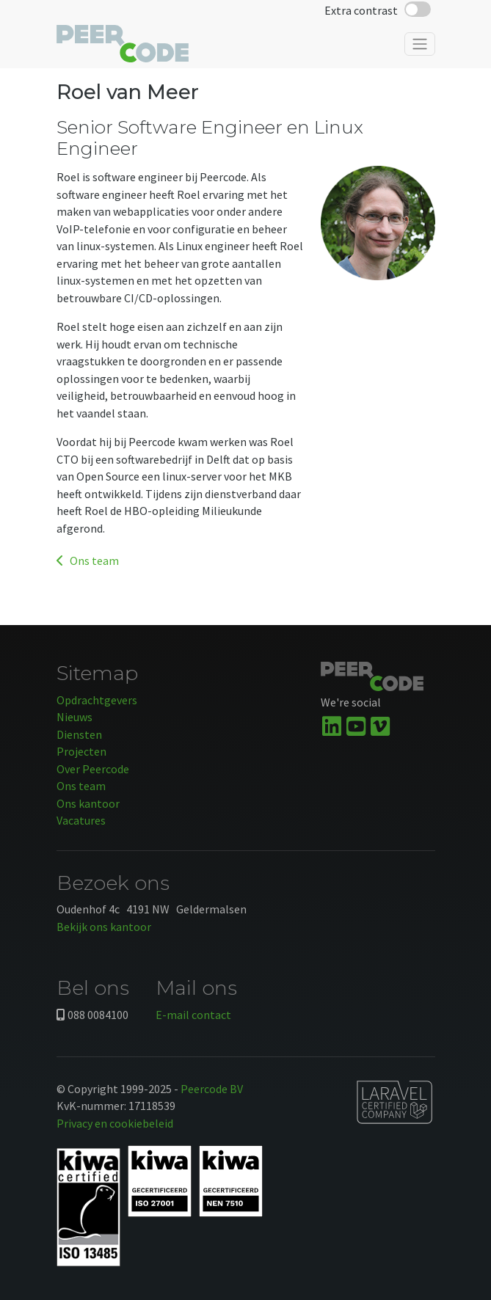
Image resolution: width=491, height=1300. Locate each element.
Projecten (81, 751)
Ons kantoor (88, 803)
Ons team (88, 560)
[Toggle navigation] (419, 44)
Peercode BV (212, 1088)
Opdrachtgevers (97, 700)
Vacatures (81, 820)
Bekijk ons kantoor (104, 926)
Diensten (79, 734)
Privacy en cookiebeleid (115, 1123)
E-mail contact (193, 1014)
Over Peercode (93, 769)
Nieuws (74, 716)
